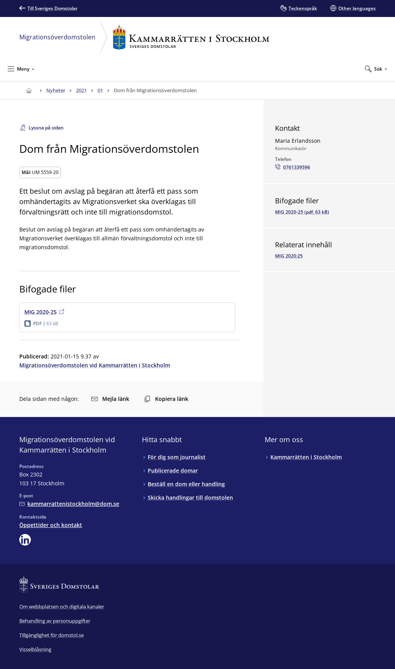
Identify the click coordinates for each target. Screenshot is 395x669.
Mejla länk (110, 398)
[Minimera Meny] (21, 68)
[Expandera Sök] (376, 68)
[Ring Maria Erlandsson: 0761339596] (292, 167)
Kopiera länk (166, 398)
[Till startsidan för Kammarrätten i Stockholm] (28, 90)
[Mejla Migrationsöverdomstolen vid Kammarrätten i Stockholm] (69, 503)
